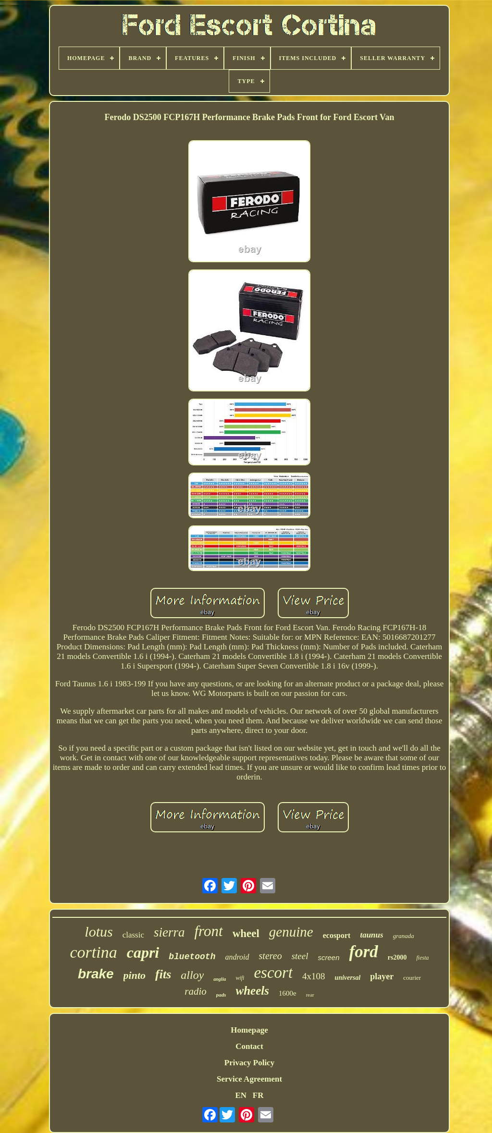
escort (273, 972)
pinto (134, 975)
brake (96, 973)
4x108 (313, 976)
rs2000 (397, 957)
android (237, 957)
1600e (287, 993)
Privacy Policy (249, 1062)
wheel (246, 933)
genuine (291, 931)
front (209, 931)
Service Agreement (249, 1079)
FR (258, 1095)
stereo (270, 955)
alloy (192, 975)
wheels (252, 990)
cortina (93, 952)
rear (310, 995)
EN (240, 1095)
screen (329, 957)
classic (133, 934)
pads (221, 995)
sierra (169, 932)
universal (348, 977)
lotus (98, 931)
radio (195, 991)
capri (143, 952)
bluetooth (192, 957)
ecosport (337, 935)
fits (163, 974)
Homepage (249, 1030)
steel (300, 956)
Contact (249, 1046)
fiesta (423, 957)
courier (412, 977)
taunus (371, 934)
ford (363, 951)
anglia (219, 979)
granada (403, 935)
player (382, 976)
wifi (239, 978)
